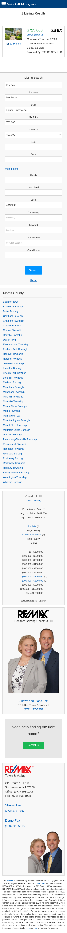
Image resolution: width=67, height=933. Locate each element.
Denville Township (12, 335)
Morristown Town (12, 415)
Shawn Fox (13, 805)
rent (35, 928)
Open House (33, 250)
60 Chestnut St (35, 35)
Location (33, 92)
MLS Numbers (33, 237)
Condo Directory (33, 500)
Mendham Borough (13, 387)
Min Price (33, 117)
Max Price (33, 129)
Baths (33, 154)
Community (33, 212)
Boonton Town (10, 301)
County (33, 175)
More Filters (11, 168)
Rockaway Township (14, 463)
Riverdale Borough (13, 453)
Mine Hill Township (13, 396)
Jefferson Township (13, 363)
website (10, 880)
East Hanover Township (16, 344)
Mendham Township (14, 392)
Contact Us (33, 745)
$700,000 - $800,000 (32, 580)
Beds (33, 142)
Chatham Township (13, 320)
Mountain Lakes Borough (16, 430)
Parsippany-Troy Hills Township (20, 439)
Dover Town (9, 339)
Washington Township (14, 477)
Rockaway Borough (13, 458)
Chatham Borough (13, 316)
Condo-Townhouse (31, 534)
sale (28, 928)
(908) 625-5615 (15, 826)
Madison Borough (12, 382)
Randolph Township (13, 448)
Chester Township (12, 330)
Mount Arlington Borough (16, 420)
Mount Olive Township (15, 425)
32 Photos (15, 43)
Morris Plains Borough (15, 406)
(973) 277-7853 (33, 709)
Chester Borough (12, 325)
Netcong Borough (12, 434)
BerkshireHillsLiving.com (21, 4)
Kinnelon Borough (12, 368)
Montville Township (13, 401)
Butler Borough (11, 311)
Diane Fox (12, 820)
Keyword (33, 225)
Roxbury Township (13, 468)
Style (33, 105)
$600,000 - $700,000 (32, 576)
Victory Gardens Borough (16, 472)
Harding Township (12, 358)
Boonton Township (13, 306)
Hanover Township (13, 354)
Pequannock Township (15, 444)
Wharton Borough (12, 482)
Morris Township (12, 411)
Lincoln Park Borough (14, 373)
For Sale (31, 526)
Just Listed (33, 187)
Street (33, 200)
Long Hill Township (13, 377)
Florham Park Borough (15, 349)
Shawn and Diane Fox (33, 700)
